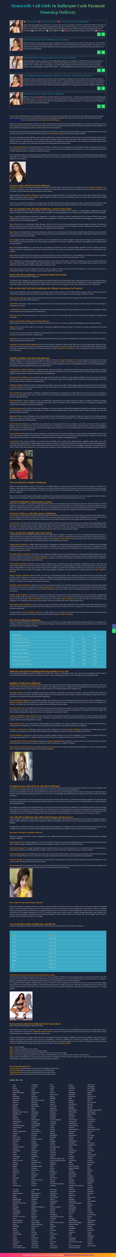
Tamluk (90, 1240)
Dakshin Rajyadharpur (19, 1131)
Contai (15, 1129)
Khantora (72, 1182)
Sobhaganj (91, 1236)
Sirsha (52, 1236)
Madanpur (91, 1191)
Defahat (71, 1133)
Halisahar (53, 1154)
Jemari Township (74, 1166)
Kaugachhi (91, 1178)
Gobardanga (16, 1151)
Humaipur (35, 1160)
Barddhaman (73, 1104)
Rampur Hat (35, 1226)
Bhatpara (53, 1112)
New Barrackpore (55, 1207)
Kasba (33, 1178)
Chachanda (16, 1120)
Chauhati (90, 1125)
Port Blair (53, 1218)
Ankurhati (72, 1089)
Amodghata (91, 1087)
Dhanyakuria (73, 1135)
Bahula (90, 1094)
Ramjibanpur (91, 1224)
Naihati (15, 1205)
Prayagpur (72, 1218)
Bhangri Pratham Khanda (20, 1112)
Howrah (90, 1158)
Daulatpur (35, 1133)
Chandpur (53, 1123)
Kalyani (15, 1174)
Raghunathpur (36, 1222)
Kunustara (53, 1191)
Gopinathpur (73, 1151)
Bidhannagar (91, 1112)
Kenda (15, 1180)
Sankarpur (53, 1230)
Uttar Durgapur (17, 1246)
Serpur (90, 1232)
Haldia (15, 1154)
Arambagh (16, 1091)
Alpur (14, 1087)
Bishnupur (72, 1116)
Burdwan (53, 1118)
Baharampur (54, 1094)
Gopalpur (53, 1151)
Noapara (15, 1209)
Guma (15, 1153)
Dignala (71, 1139)
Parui (70, 1215)
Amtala (15, 1089)
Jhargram (34, 1168)
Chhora (52, 1127)
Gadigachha (35, 1145)
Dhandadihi (53, 1135)
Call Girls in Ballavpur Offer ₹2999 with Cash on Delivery (46, 39)
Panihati (52, 1213)
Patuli (70, 1217)
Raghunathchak (17, 1222)
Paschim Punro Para (19, 1217)
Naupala (90, 1205)
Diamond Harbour (37, 1139)
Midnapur (72, 1199)
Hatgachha (91, 1156)
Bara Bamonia (92, 1102)
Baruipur (71, 1106)
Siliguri (90, 1234)
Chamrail (15, 1123)
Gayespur (16, 1149)
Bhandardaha (73, 1110)
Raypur (15, 1228)
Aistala (71, 1085)
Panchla (52, 1211)
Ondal (89, 1209)
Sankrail (71, 1230)
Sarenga (34, 1232)
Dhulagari (53, 1137)
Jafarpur (15, 1162)
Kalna (89, 1172)
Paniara (34, 1213)
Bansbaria (35, 1102)
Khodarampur (17, 1185)
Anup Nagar (91, 1089)
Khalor (34, 1182)
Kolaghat (53, 1185)
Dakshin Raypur (36, 1131)
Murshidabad (92, 1201)
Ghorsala (53, 1149)
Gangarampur (73, 1145)
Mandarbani (35, 1197)
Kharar (15, 1184)
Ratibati (90, 1226)
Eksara (15, 1143)
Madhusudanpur (18, 1193)
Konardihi (90, 1187)
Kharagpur (91, 1182)
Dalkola (52, 1131)
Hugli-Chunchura (18, 1160)
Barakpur (15, 1104)
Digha (52, 1139)
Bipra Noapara (92, 1114)
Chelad (34, 1127)
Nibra (89, 1207)
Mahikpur (90, 1193)
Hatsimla (15, 1158)
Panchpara (72, 1211)
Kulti (33, 1191)
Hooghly (71, 1158)
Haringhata (35, 1156)
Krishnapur (53, 1189)
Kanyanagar (72, 1176)
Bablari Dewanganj (18, 1092)
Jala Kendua (91, 1162)
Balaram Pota (92, 1096)
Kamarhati (35, 1174)
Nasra (52, 1205)
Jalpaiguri (53, 1164)
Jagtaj (70, 1162)
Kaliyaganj (72, 1172)
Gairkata (52, 1145)
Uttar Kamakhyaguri (75, 1246)
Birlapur (15, 1116)
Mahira (15, 1195)
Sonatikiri (53, 1238)
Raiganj (15, 1224)
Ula (70, 1244)
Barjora (15, 1106)
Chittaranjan (91, 1127)
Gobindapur (35, 1151)
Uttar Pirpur (35, 1248)
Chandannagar (36, 1123)
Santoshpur (91, 1230)
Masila (71, 1197)
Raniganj (71, 1226)
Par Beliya (91, 1213)
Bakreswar (72, 1096)
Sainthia (15, 1230)
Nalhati (34, 1205)
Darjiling (15, 1133)
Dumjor (34, 1141)
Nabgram (53, 1203)
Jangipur (90, 1164)
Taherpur (34, 1240)
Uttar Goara (35, 1246)
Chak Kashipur (73, 1120)
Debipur (52, 1133)
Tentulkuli (53, 1242)
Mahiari (71, 1193)
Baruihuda (53, 1106)
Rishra (33, 1228)
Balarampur (16, 1098)
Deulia (15, 1135)
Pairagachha (16, 1211)
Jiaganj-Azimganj (74, 1168)
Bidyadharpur (17, 1114)
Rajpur (52, 1224)
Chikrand (71, 1127)
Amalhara (34, 1087)
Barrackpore (35, 1106)
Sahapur (90, 1228)
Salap (33, 1230)
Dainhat (52, 1129)
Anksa (52, 1089)
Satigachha (72, 1232)
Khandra (52, 1182)
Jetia (89, 1166)
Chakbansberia (17, 1122)
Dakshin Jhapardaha (94, 1129)
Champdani (91, 1122)
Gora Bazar (91, 1151)
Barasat (52, 1104)
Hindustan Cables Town (57, 1158)
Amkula (52, 1087)
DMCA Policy (90, 1255)
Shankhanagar (17, 1234)
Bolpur (90, 1116)
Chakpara (53, 1122)
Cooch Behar (35, 1129)
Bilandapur (53, 1114)
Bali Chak (34, 1098)
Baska (33, 1108)
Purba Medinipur (18, 1220)
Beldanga (72, 1108)
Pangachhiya (16, 1213)
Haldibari (34, 1154)
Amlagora (72, 1087)
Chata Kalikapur (73, 1125)
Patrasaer (34, 1217)
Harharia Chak (92, 1154)
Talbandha (72, 1240)
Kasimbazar (53, 1178)
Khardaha (34, 1184)
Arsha (52, 1091)
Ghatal (34, 1149)
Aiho (51, 1085)
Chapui (90, 1123)
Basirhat (15, 1108)
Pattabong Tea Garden (57, 1217)
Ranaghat (53, 1226)
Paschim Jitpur (92, 1215)
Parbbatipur (53, 1215)
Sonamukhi (35, 1238)
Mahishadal (35, 1195)
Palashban (35, 1211)
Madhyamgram (36, 1193)
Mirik (89, 1199)
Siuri (70, 1236)
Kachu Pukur (35, 1170)
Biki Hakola (35, 1114)
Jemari (52, 1166)
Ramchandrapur (74, 1224)
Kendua (52, 1180)
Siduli (70, 1234)
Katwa (71, 1178)
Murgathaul (72, 1201)
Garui (70, 1147)
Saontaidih (16, 1232)
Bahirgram (72, 1094)
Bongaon (15, 1118)
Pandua (90, 1211)
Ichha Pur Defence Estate (57, 1160)
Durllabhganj (73, 1141)
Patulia (90, 1217)
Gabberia (15, 1145)
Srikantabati (72, 1238)
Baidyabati (16, 1096)
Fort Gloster (91, 1143)
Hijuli (33, 1158)
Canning (71, 1118)
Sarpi (51, 1232)
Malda (15, 1197)
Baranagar (35, 1104)
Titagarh (15, 1244)
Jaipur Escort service (70, 1255)
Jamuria (71, 1164)
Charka (52, 1125)
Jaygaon (15, 1166)
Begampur (53, 1108)
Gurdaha (34, 1153)
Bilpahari (71, 1114)
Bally (70, 1098)
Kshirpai (90, 1189)
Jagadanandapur (36, 1162)
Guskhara (72, 1153)
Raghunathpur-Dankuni (57, 1222)
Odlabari (52, 1209)
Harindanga (16, 1156)
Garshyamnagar (55, 1147)
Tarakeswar (16, 1242)
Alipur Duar (91, 1085)
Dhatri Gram (16, 1137)
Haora (71, 1154)
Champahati (72, 1122)
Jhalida (15, 1168)
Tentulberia (35, 1242)
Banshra (52, 1102)
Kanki (14, 1176)
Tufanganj (35, 1244)
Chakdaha (35, 1122)
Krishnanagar (36, 1189)
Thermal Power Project (76, 1242)
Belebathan (16, 1110)
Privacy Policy (81, 1255)
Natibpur (71, 1205)
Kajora (52, 1170)
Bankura (15, 1102)
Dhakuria (34, 1135)
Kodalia (34, 1185)
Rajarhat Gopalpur (37, 1224)
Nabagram (35, 1203)
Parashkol (16, 1215)
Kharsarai (72, 1184)
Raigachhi (90, 1222)
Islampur (90, 1160)
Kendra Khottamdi (37, 1180)
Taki (51, 1240)
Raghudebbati (73, 1220)
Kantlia (52, 1176)
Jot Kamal (16, 1170)
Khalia (15, 1182)
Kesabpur (72, 1180)
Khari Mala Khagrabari (57, 1184)
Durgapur (53, 1141)
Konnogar (16, 1189)
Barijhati (90, 1104)
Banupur (71, 1102)
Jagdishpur (53, 1162)
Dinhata (90, 1139)
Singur (33, 1236)
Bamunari (16, 1100)
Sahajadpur (72, 1228)
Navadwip (16, 1207)
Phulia (15, 1218)
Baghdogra (72, 1092)
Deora (89, 1133)
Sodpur (15, 1238)
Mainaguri (53, 1195)
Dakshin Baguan (74, 1129)
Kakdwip (90, 1170)
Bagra (14, 1094)
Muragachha (54, 1201)
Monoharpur (17, 1201)
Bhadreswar (54, 1110)
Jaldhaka (15, 1164)
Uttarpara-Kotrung (74, 1248)
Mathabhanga (17, 1199)
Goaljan (71, 1149)
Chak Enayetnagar (55, 1120)
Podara (34, 1218)
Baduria (52, 1092)
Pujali (89, 1218)
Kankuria (34, 1176)
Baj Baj (52, 1096)
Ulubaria (90, 1244)
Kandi (89, 1174)
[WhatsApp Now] (103, 34)
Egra (89, 1141)
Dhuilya (34, 1137)
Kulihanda (16, 1191)
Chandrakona (73, 1123)
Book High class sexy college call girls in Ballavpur (43, 93)
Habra (89, 1153)
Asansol (71, 1091)
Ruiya (52, 1228)
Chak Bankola (36, 1120)
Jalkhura (34, 1164)
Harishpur (72, 1156)
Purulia (52, 1220)
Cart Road (91, 1118)
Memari (52, 1199)
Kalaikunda (16, 1172)
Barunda (90, 1106)
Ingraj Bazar (72, 1160)
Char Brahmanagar (18, 1125)
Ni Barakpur (72, 1207)
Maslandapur (92, 1197)
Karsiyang (16, 1178)
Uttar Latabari (92, 1246)
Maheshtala (53, 1193)
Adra (14, 1085)
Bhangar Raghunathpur (95, 1110)
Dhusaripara (16, 1139)
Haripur (52, 1156)
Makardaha (72, 1195)
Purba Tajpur (35, 1220)
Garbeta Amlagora (18, 1147)
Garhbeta (34, 1147)
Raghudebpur (92, 1220)
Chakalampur (92, 1120)
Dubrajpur (16, 1141)
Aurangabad (91, 1091)
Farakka (52, 1143)
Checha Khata (17, 1127)
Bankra (90, 1100)
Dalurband (72, 1131)
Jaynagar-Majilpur (37, 1166)
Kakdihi (71, 1170)
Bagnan (90, 1092)
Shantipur (34, 1234)
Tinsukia (90, 1242)
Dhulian (71, 1137)
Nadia (89, 1203)
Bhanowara (35, 1112)
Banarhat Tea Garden (38, 1100)
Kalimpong (53, 1172)
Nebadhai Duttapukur (38, 1207)
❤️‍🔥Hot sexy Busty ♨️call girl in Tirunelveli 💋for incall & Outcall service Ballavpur (56, 21)
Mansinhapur (54, 1197)
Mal (89, 1195)
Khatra (90, 1184)
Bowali (34, 1118)
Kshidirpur (72, 1189)
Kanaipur (53, 1174)
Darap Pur (91, 1131)
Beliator (34, 1110)
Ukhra (52, 1244)
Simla (14, 1236)
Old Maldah (72, 1209)
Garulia (90, 1147)
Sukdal (15, 1240)
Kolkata (90, 1185)
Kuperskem (72, 1191)
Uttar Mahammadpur (19, 1248)
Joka (89, 1168)
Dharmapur (91, 1135)
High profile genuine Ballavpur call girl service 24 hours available (49, 57)
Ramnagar (16, 1226)
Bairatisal (34, 1096)
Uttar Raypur (54, 1248)
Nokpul (34, 1209)
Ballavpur (53, 1098)
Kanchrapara (73, 1174)
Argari (33, 1091)
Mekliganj (34, 1199)
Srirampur (91, 1238)
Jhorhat (52, 1168)
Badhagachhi (35, 1092)
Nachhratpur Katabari (75, 1203)
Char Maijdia (35, 1125)
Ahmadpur (35, 1085)
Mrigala (34, 1201)
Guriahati (53, 1153)
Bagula (34, 1094)
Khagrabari (91, 1180)
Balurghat (91, 1098)
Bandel (52, 1100)
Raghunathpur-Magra (75, 1222)
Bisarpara (53, 1116)
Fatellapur (72, 1143)
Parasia (34, 1215)
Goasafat (90, 1149)
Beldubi (90, 1108)
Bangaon (71, 1100)
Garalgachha (91, 1145)
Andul (33, 1089)
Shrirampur (53, 1234)
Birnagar (34, 1116)
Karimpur (90, 1176)
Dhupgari (90, 1137)
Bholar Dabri (73, 1112)
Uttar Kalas (53, 1246)
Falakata (34, 1143)
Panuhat (71, 1213)
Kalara (33, 1172)
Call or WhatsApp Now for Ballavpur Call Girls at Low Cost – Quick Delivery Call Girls (57, 75)
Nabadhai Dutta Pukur (19, 1203)
